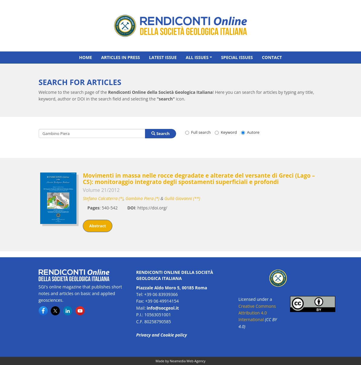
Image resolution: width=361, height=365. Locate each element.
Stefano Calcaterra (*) (103, 198)
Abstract (97, 226)
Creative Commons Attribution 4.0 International (257, 313)
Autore (250, 132)
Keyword (226, 132)
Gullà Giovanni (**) (182, 198)
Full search (198, 132)
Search (160, 133)
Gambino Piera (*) (143, 198)
